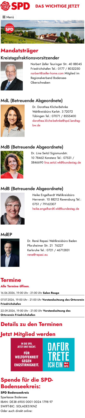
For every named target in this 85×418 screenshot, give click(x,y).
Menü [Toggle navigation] (8, 17)
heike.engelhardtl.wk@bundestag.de (55, 208)
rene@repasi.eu (37, 254)
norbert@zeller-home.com (47, 73)
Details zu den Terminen (31, 324)
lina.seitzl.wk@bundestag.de (62, 162)
